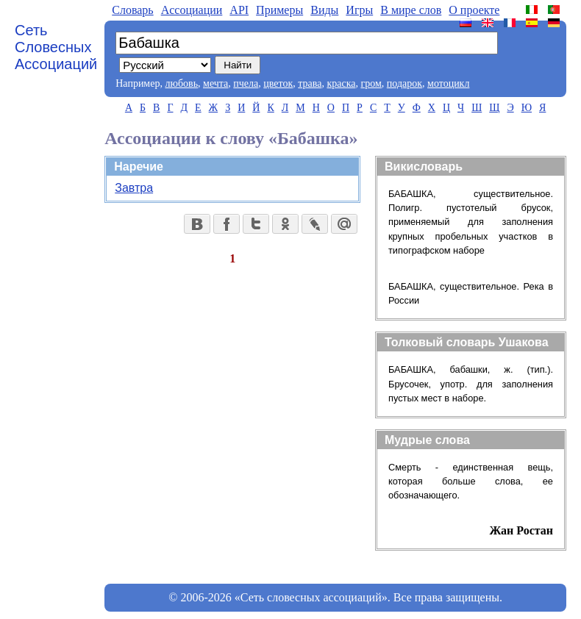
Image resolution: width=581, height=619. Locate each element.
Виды (324, 10)
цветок (278, 83)
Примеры (279, 10)
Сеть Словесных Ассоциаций (56, 47)
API (239, 10)
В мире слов (410, 10)
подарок (404, 83)
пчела (245, 83)
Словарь (132, 10)
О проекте (474, 10)
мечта (215, 83)
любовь (181, 83)
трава (309, 83)
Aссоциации (192, 10)
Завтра (134, 188)
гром (370, 83)
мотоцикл (448, 83)
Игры (359, 10)
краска (341, 83)
